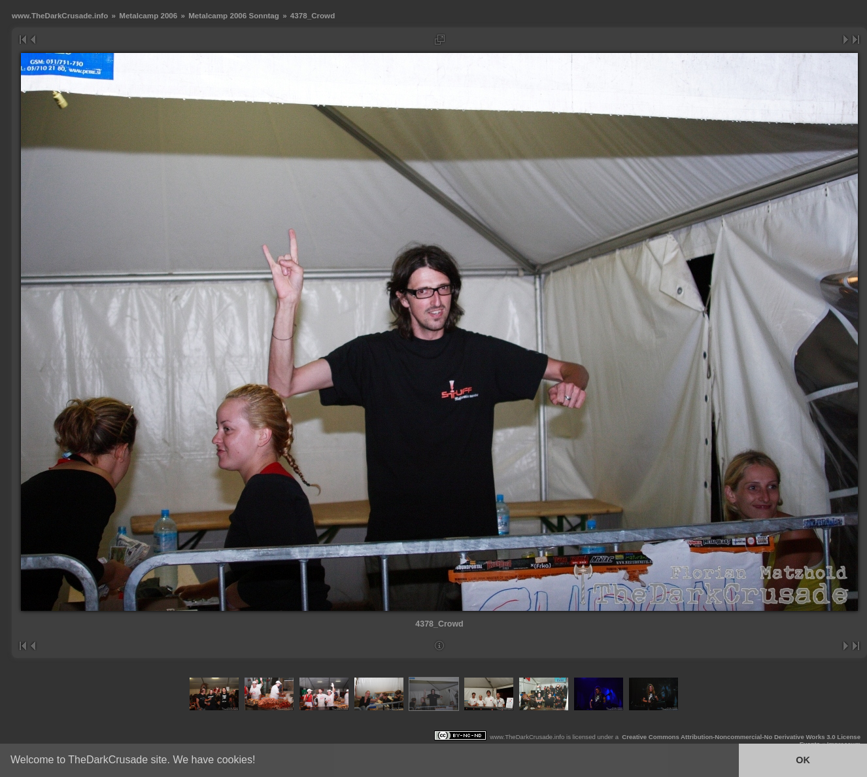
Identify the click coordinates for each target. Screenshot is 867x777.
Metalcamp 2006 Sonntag (233, 15)
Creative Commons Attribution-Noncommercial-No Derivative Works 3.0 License (741, 736)
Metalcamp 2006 (148, 15)
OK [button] (803, 760)
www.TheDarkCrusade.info (60, 15)
